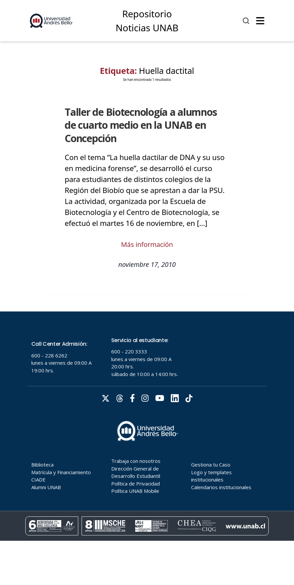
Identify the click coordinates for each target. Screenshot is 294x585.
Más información (147, 244)
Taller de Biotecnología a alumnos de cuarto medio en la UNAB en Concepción (141, 125)
